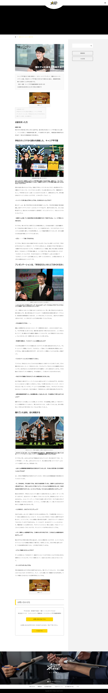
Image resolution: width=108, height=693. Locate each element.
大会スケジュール (59, 686)
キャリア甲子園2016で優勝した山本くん (27, 454)
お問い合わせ (32, 686)
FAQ (78, 686)
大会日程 (82, 59)
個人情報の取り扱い (69, 686)
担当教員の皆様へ (48, 686)
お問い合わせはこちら (39, 619)
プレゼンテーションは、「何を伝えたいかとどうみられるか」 (30, 114)
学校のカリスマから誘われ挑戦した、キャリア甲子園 (29, 111)
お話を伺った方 (20, 109)
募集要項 (82, 53)
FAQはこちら (39, 631)
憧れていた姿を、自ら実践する (23, 116)
